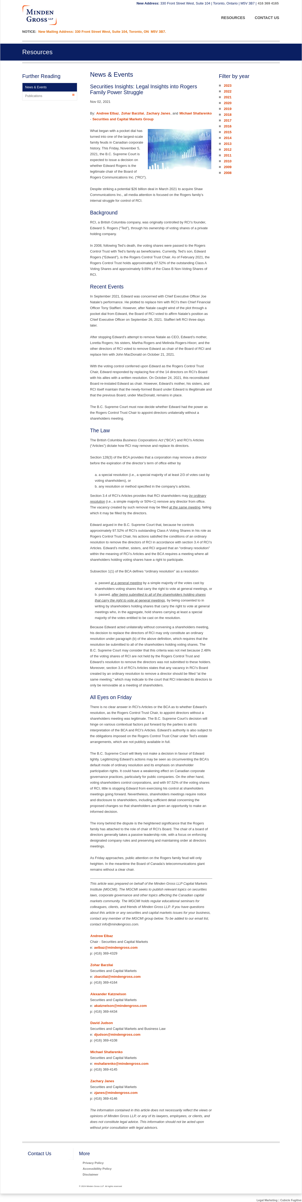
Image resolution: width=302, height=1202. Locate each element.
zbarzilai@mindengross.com (117, 977)
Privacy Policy (93, 1162)
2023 (227, 86)
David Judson (101, 1023)
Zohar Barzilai (132, 113)
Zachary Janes (158, 113)
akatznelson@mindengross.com (120, 1006)
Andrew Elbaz (107, 113)
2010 (227, 161)
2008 (227, 173)
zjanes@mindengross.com (116, 1093)
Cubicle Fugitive (290, 1200)
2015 (227, 132)
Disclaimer (90, 1174)
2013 (227, 144)
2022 (227, 91)
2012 (227, 150)
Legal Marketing (267, 1200)
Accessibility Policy (97, 1168)
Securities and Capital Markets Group (122, 119)
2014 (227, 138)
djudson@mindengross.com (117, 1034)
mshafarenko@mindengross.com (121, 1064)
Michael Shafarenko (195, 113)
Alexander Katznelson (108, 994)
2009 (227, 167)
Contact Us (39, 1153)
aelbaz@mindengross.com (116, 947)
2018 (227, 115)
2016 (227, 126)
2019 (227, 109)
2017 (227, 120)
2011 (227, 155)
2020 (227, 103)
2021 (227, 97)
